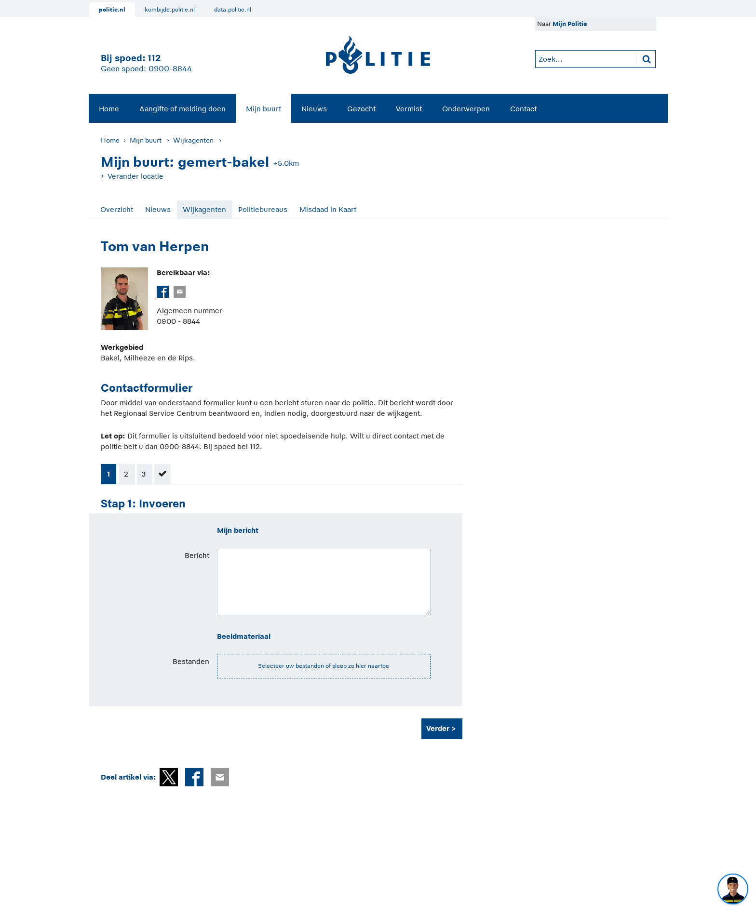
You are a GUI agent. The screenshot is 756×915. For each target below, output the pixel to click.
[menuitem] (109, 108)
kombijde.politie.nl (170, 9)
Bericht (197, 555)
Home (109, 108)
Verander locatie (135, 176)
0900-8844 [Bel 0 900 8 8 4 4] (170, 69)
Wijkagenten (193, 140)
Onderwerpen (466, 108)
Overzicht (116, 209)
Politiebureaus (262, 209)
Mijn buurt (263, 108)
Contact (523, 108)
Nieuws (314, 108)
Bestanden (191, 661)
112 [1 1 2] (154, 58)
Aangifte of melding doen (182, 108)
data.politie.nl (232, 9)
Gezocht (361, 108)
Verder (437, 728)
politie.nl (112, 9)
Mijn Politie (570, 24)
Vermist (409, 108)
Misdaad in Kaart (327, 209)
